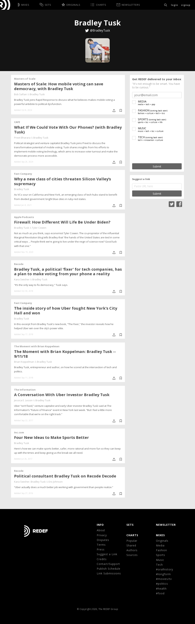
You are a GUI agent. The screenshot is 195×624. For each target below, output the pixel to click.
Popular (131, 540)
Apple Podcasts (24, 217)
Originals (162, 540)
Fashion (161, 550)
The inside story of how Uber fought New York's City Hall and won (65, 311)
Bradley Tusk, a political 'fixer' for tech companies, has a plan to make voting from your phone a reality (68, 272)
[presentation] (157, 152)
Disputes (103, 540)
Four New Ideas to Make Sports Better (51, 437)
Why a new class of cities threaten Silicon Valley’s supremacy (62, 181)
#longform (163, 574)
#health (161, 588)
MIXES (160, 535)
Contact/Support (108, 564)
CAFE (17, 122)
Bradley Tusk (37, 94)
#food (160, 593)
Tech (159, 564)
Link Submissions (109, 573)
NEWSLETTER (166, 524)
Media (160, 545)
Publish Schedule (108, 568)
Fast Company (23, 173)
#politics (162, 583)
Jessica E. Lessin (23, 400)
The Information (25, 389)
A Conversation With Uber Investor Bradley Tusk (61, 394)
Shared (131, 545)
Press (101, 549)
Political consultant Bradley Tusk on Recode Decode (65, 476)
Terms (101, 544)
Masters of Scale (24, 78)
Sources (132, 555)
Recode (18, 264)
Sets (130, 524)
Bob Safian (20, 94)
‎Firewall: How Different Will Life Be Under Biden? (62, 222)
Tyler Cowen (39, 227)
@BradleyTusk (100, 30)
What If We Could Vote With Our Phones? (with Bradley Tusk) (68, 130)
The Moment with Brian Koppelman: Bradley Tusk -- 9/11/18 (65, 354)
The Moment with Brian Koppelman (36, 346)
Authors (131, 550)
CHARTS (132, 535)
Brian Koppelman (24, 361)
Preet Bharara (22, 137)
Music (160, 560)
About (101, 530)
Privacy (102, 535)
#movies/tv (164, 579)
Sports (160, 555)
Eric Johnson (56, 481)
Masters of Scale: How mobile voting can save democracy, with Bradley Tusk (58, 86)
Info (100, 524)
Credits (102, 559)
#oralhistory (164, 569)
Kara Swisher (22, 279)
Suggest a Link (107, 554)
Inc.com (19, 432)
